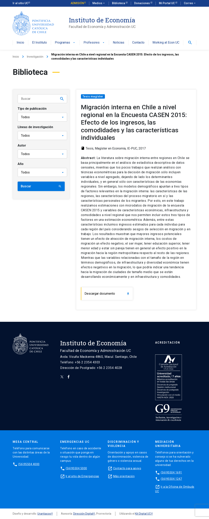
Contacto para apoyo (127, 468)
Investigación (35, 56)
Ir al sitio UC (20, 3)
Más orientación (124, 476)
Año (21, 164)
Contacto (138, 42)
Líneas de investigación (35, 127)
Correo (190, 3)
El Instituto (39, 42)
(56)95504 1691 (171, 472)
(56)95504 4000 (29, 464)
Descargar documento (107, 293)
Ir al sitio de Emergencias (82, 476)
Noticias (118, 42)
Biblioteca (119, 3)
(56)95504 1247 (171, 478)
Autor (22, 145)
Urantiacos (44, 513)
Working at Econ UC (165, 42)
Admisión (77, 3)
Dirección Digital (83, 513)
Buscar (41, 186)
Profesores (94, 42)
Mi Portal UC (167, 3)
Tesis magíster (93, 96)
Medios (98, 3)
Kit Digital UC (143, 513)
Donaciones (142, 3)
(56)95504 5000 (76, 468)
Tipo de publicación (32, 108)
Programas (65, 42)
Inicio (20, 42)
